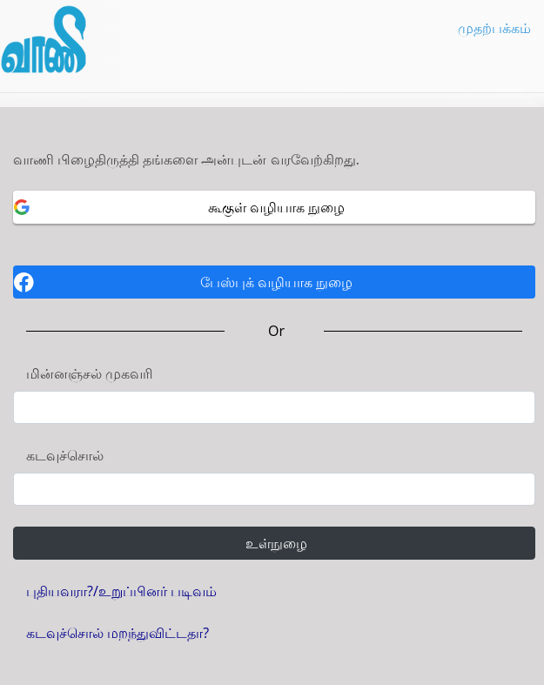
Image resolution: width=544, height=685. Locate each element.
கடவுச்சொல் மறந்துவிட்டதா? (117, 632)
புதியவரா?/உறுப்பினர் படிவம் (121, 591)
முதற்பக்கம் (494, 27)
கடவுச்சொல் (65, 455)
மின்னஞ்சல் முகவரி (89, 373)
